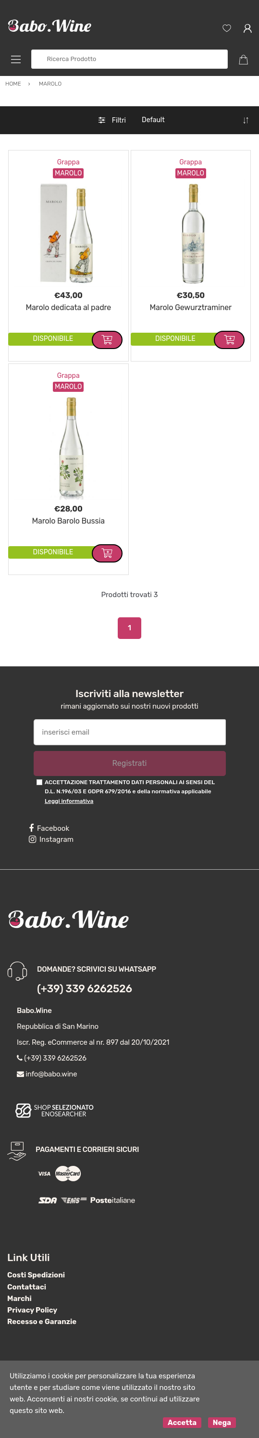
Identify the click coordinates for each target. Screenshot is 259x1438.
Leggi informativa (69, 801)
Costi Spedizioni (36, 1275)
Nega (222, 1422)
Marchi (19, 1298)
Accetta (182, 1422)
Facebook (49, 828)
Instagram (51, 839)
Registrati (129, 763)
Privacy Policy (32, 1310)
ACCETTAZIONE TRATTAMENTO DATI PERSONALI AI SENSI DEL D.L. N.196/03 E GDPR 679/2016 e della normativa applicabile (130, 791)
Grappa (68, 162)
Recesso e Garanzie (41, 1321)
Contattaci (26, 1287)
